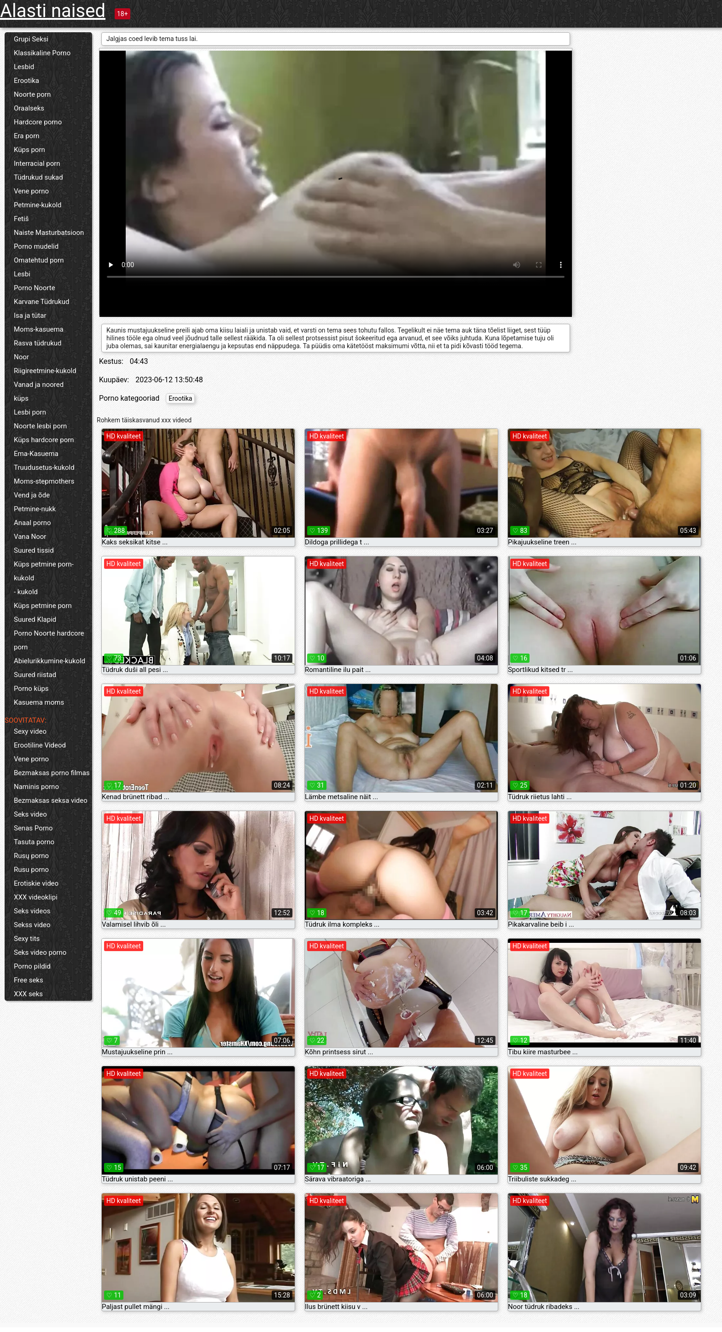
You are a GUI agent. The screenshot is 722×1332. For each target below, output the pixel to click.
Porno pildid (32, 966)
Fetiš (21, 219)
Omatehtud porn (39, 260)
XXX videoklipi (36, 897)
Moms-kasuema (39, 329)
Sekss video (32, 925)
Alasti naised (52, 11)
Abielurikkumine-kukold (49, 661)
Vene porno (31, 191)
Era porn (27, 136)
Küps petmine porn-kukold (44, 571)
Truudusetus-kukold (44, 467)
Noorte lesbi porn (40, 426)
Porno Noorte (34, 288)
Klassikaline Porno (42, 53)
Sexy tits (27, 939)
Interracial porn (37, 163)
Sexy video (30, 731)
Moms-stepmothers (44, 481)
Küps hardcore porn (44, 440)
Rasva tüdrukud (38, 343)
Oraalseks (29, 108)
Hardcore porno (38, 122)
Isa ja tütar (30, 315)
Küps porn (29, 150)
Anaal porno (32, 523)
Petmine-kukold (38, 205)
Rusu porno (31, 869)
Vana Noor (30, 536)
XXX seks (28, 994)
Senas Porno (33, 828)
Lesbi (22, 274)
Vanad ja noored (39, 384)
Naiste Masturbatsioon (49, 232)
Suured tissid (34, 550)
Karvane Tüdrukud (41, 302)
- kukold (26, 592)
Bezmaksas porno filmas (52, 773)
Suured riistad (35, 675)
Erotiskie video (36, 883)
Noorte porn (32, 94)
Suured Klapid (35, 619)
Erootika (26, 80)
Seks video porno (40, 952)
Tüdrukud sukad (38, 177)
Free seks (28, 980)
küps (21, 398)
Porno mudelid (36, 246)
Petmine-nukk (35, 509)
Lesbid (24, 67)
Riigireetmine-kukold (45, 371)
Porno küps (31, 688)
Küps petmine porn (43, 606)
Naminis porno (36, 787)
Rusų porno (31, 856)
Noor (21, 357)
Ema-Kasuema (36, 454)
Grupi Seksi (31, 39)
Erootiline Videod (40, 745)
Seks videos (32, 911)
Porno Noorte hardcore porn (49, 640)
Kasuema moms (39, 702)
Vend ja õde (32, 495)
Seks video (30, 814)
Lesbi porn (30, 412)
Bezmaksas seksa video (50, 800)
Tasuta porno (34, 842)
